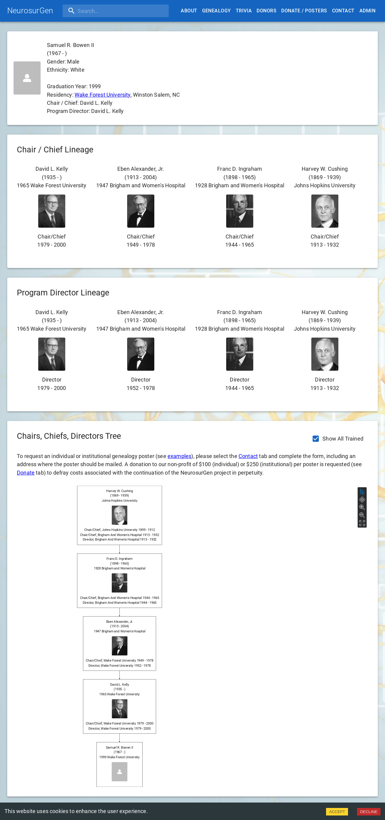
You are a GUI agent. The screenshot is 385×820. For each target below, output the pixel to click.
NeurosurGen (30, 10)
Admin (367, 11)
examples (179, 456)
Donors (266, 11)
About (188, 11)
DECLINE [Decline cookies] (368, 811)
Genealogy (216, 11)
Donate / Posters (304, 11)
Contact (343, 11)
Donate (26, 472)
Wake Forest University (103, 95)
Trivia (243, 11)
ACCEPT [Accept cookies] (337, 811)
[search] (101, 11)
